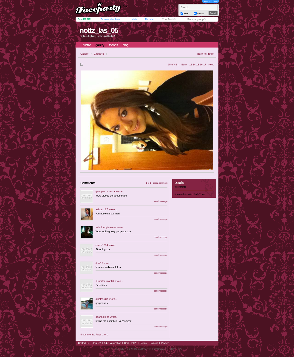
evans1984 (102, 245)
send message (160, 201)
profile (87, 45)
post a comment (160, 183)
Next (211, 64)
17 (204, 64)
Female (149, 19)
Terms (143, 343)
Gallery (84, 53)
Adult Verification (112, 343)
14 (194, 64)
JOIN (215, 1)
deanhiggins (102, 316)
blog (125, 45)
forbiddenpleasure (106, 227)
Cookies (154, 343)
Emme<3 (99, 53)
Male (134, 19)
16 (201, 64)
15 (197, 64)
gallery (99, 45)
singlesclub (102, 299)
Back (184, 64)
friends (113, 45)
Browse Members (110, 19)
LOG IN (207, 1)
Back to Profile (205, 53)
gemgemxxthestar (106, 191)
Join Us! (97, 343)
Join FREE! (84, 19)
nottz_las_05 (98, 30)
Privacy (165, 343)
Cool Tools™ (169, 19)
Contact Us (83, 343)
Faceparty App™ (196, 19)
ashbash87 (102, 209)
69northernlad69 (105, 281)
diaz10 (99, 263)
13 (190, 64)
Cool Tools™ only (197, 194)
